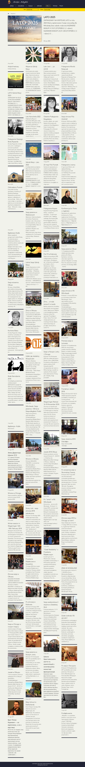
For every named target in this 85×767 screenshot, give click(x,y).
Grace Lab (45, 765)
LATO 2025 (49, 17)
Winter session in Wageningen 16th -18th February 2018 (15, 526)
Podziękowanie (66, 713)
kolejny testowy (12, 68)
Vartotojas (55, 5)
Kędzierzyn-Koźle (14, 233)
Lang (48, 5)
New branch (11, 428)
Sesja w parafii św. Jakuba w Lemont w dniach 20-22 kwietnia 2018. (15, 497)
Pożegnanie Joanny (68, 165)
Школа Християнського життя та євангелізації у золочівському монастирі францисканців (50, 664)
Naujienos (13, 13)
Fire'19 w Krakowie (50, 254)
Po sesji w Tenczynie (68, 666)
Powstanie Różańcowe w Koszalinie (30, 561)
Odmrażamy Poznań (15, 187)
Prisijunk (61, 5)
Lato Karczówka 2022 (33, 117)
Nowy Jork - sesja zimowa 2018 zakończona (32, 511)
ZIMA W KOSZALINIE (69, 568)
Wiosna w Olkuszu (32, 459)
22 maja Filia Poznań (51, 165)
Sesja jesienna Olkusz (68, 249)
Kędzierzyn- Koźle (14, 426)
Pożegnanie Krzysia (50, 208)
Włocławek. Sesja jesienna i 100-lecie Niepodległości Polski (33, 409)
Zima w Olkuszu (31, 310)
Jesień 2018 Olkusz (50, 452)
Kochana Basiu (13, 331)
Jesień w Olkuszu (14, 672)
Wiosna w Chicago (14, 493)
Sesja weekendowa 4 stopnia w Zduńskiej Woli (51, 604)
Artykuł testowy (13, 66)
